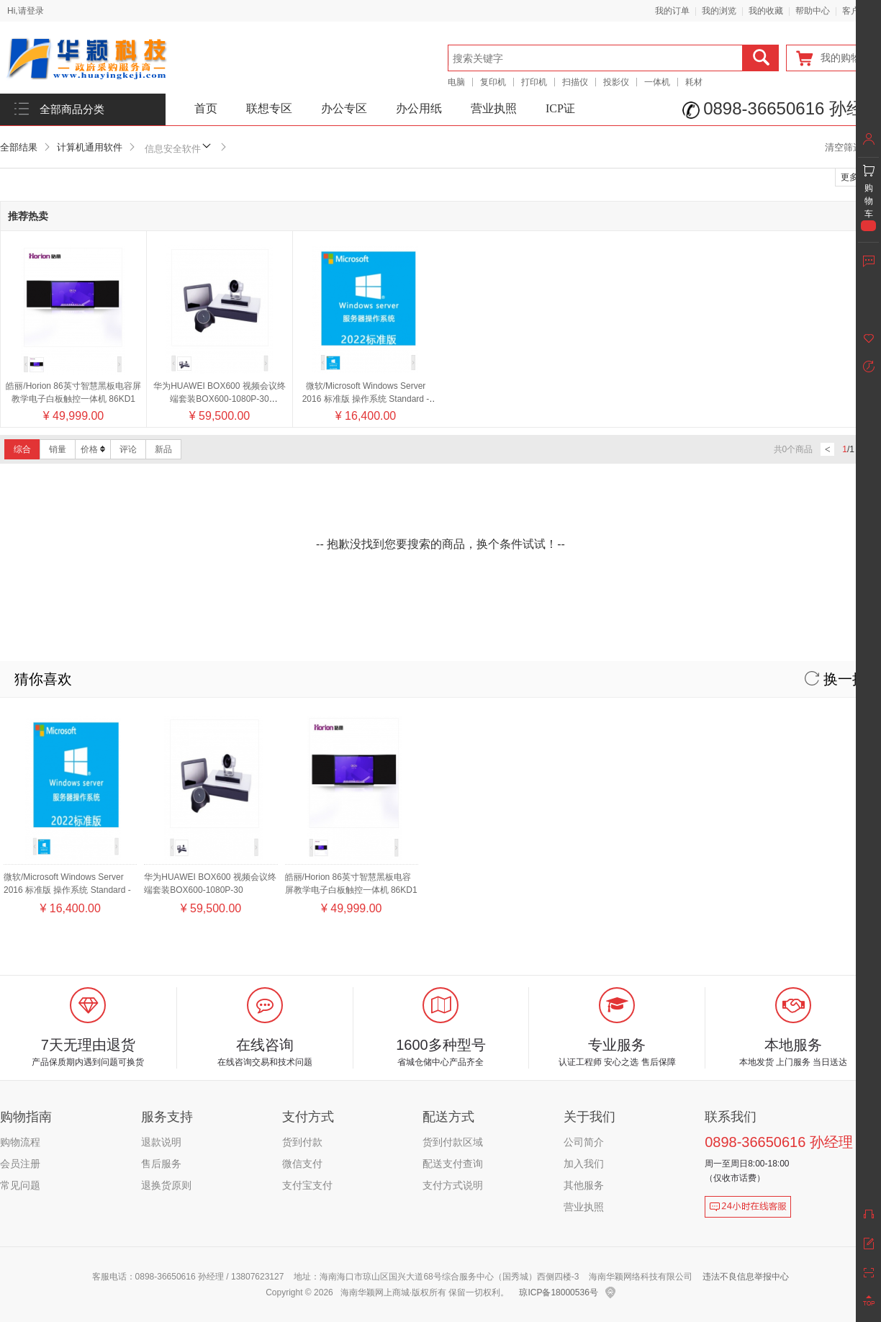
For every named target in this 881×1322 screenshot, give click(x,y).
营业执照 (494, 108)
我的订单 (672, 11)
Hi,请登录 (25, 11)
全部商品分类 (72, 109)
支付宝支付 (307, 1185)
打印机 (534, 82)
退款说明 (161, 1142)
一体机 (657, 82)
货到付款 (302, 1142)
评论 (128, 449)
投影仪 (616, 82)
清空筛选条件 (853, 147)
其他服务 (584, 1185)
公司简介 (584, 1142)
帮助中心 (812, 11)
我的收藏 (766, 11)
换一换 (836, 679)
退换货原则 (166, 1185)
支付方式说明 (453, 1185)
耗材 (693, 82)
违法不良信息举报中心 (745, 1277)
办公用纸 (419, 108)
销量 (57, 449)
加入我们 (584, 1163)
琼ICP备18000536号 (558, 1292)
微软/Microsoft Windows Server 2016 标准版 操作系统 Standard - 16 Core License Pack (366, 399)
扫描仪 (575, 82)
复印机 (493, 82)
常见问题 (20, 1185)
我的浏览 (719, 11)
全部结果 (18, 147)
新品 (163, 449)
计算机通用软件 (89, 147)
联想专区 (269, 108)
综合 (22, 449)
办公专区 (344, 108)
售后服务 (161, 1163)
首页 (205, 108)
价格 (93, 449)
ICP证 (560, 108)
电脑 (456, 82)
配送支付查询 (453, 1163)
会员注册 (20, 1163)
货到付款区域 (453, 1142)
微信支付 (302, 1163)
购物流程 (20, 1142)
